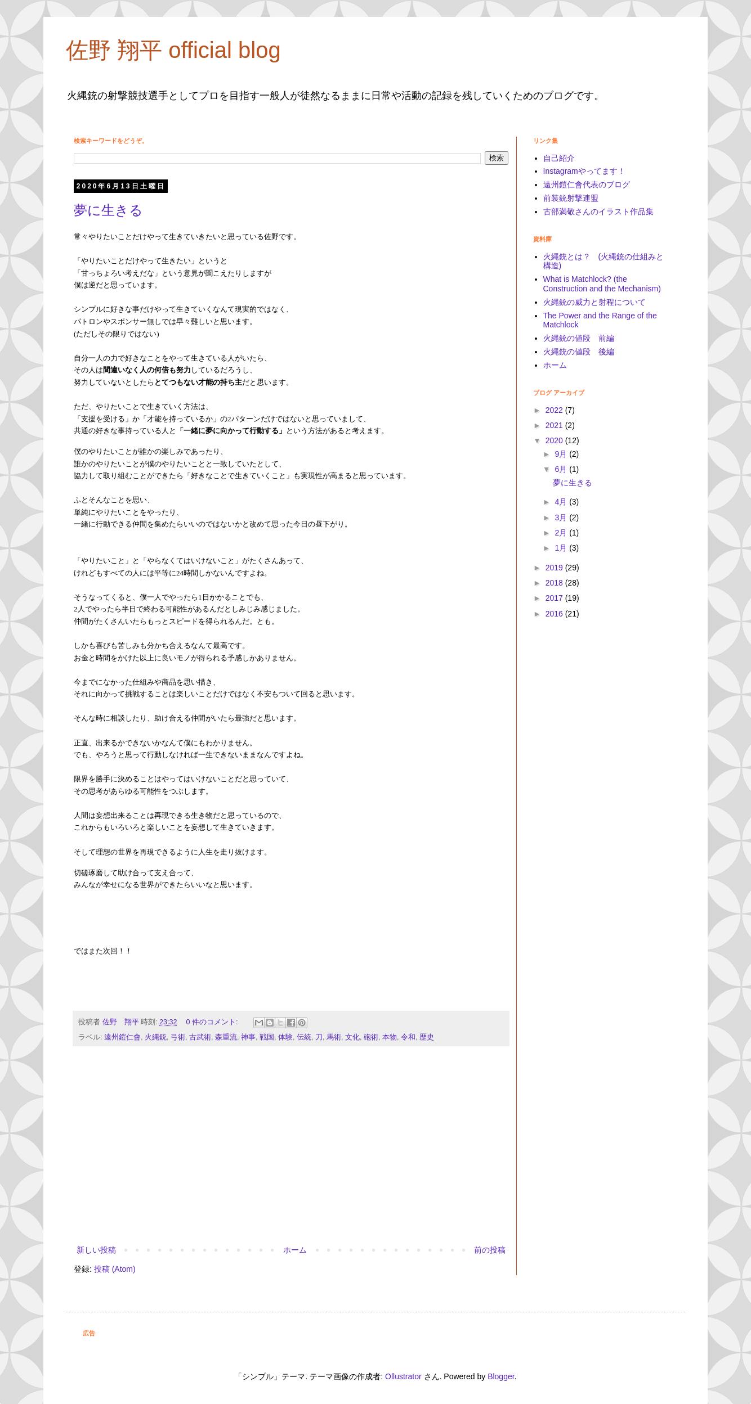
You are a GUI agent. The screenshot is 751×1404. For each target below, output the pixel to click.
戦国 (267, 1037)
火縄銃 (156, 1037)
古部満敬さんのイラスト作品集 (598, 211)
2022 (555, 410)
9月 (562, 453)
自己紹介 (559, 158)
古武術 (200, 1037)
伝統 (304, 1037)
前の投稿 (490, 1249)
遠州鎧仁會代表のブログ (586, 184)
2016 (555, 613)
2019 (555, 567)
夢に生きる (108, 210)
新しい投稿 (96, 1249)
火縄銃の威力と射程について (594, 302)
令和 (408, 1037)
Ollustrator (403, 1376)
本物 (389, 1037)
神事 (248, 1037)
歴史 (426, 1037)
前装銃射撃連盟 (570, 198)
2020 (555, 440)
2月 (562, 532)
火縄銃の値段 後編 (578, 351)
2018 (555, 582)
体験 (285, 1037)
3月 (562, 517)
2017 (555, 597)
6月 (562, 469)
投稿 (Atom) (115, 1269)
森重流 (226, 1037)
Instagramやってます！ (584, 171)
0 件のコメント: (213, 1022)
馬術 (334, 1037)
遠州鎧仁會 (122, 1037)
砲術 (371, 1037)
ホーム (295, 1249)
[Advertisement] (291, 1150)
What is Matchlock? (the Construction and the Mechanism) (602, 283)
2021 (555, 425)
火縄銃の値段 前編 (578, 338)
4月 (562, 501)
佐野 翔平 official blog (173, 50)
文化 (352, 1037)
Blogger (501, 1376)
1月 (562, 547)
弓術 (178, 1037)
